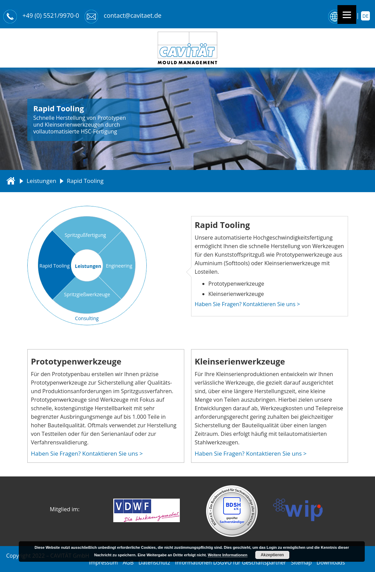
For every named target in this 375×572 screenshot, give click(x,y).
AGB (127, 562)
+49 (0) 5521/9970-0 (51, 15)
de (365, 16)
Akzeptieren (272, 555)
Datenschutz (154, 562)
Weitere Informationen (227, 555)
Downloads (331, 562)
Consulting (87, 318)
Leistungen (41, 180)
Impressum (103, 562)
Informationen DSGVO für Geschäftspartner (230, 562)
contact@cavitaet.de (132, 15)
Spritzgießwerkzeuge (87, 294)
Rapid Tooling (55, 265)
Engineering (119, 265)
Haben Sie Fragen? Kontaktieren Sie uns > (247, 304)
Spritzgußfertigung (85, 235)
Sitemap (301, 562)
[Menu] (346, 14)
